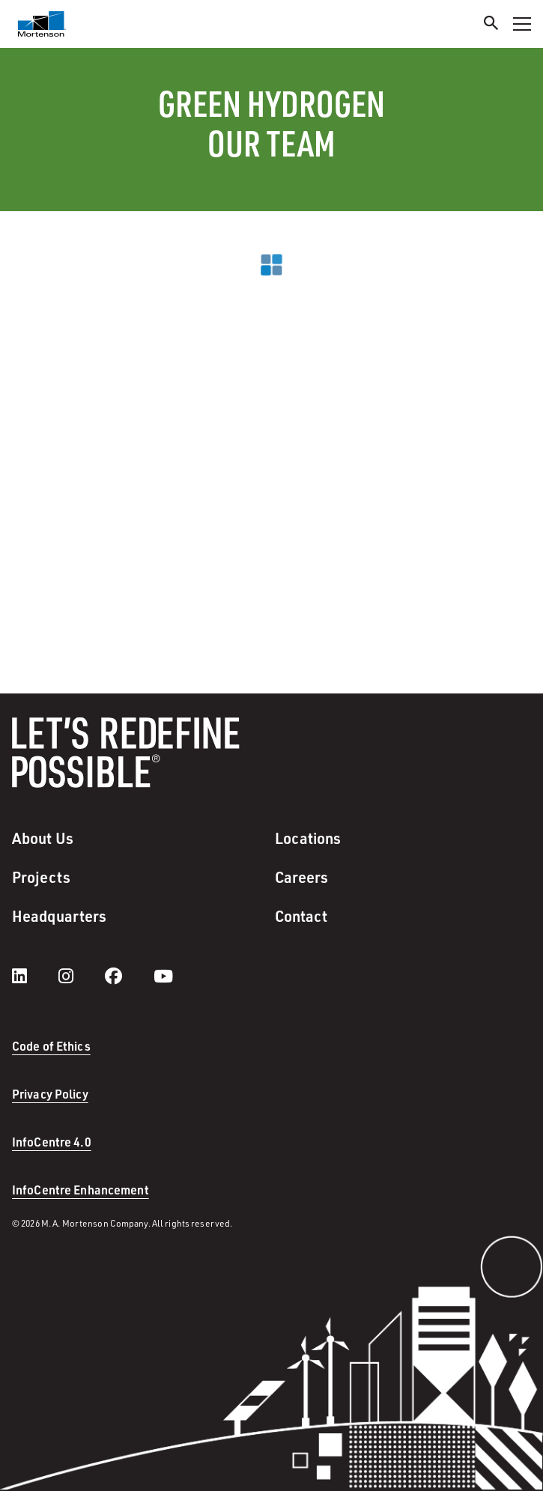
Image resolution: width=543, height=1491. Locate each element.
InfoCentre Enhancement (80, 1189)
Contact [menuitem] (301, 916)
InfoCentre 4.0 (51, 1142)
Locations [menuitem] (308, 838)
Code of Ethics (51, 1046)
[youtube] (163, 976)
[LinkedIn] (34, 976)
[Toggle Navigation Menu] (522, 24)
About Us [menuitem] (42, 838)
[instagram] (80, 976)
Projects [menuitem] (41, 877)
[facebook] (128, 976)
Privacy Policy (50, 1094)
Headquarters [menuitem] (59, 916)
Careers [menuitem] (302, 877)
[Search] (491, 25)
